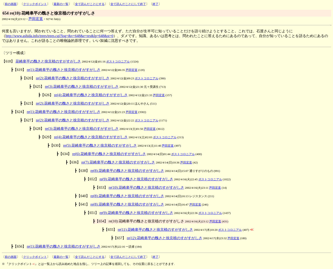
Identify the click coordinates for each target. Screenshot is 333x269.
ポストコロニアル (118, 61)
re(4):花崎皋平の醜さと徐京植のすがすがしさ (91, 95)
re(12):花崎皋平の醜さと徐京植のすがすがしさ (164, 238)
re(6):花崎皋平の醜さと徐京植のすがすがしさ (109, 154)
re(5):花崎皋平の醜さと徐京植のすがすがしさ (100, 145)
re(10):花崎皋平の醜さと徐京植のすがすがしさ (146, 187)
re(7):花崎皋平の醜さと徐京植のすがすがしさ (118, 162)
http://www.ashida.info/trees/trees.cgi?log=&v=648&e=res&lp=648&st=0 (59, 36)
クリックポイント (35, 4)
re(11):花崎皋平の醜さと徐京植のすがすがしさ (155, 229)
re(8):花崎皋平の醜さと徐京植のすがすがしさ (127, 171)
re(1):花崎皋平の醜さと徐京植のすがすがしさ (63, 70)
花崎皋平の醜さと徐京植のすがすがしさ (48, 61)
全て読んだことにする (90, 4)
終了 (155, 4)
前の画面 (11, 4)
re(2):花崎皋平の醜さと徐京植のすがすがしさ (73, 78)
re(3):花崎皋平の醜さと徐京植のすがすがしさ (82, 86)
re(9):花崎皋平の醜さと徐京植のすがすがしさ (136, 179)
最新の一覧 (61, 4)
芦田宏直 (35, 19)
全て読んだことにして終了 (128, 4)
